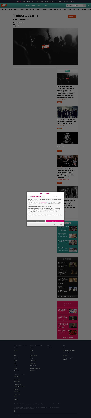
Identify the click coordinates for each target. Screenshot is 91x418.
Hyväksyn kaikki (54, 220)
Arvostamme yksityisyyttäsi (36, 196)
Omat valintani (36, 220)
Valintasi (55, 196)
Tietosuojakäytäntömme (59, 224)
